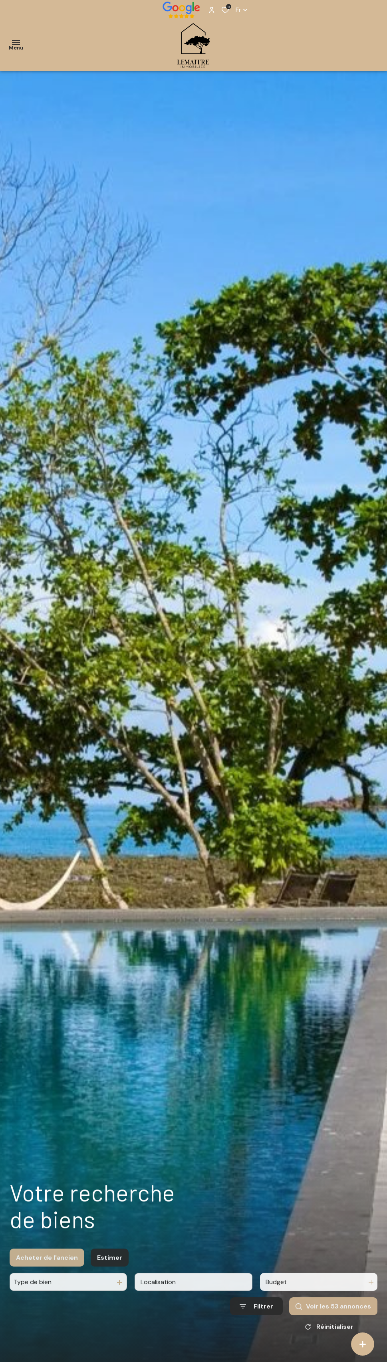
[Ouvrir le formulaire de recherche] (256, 1315)
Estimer (109, 1266)
